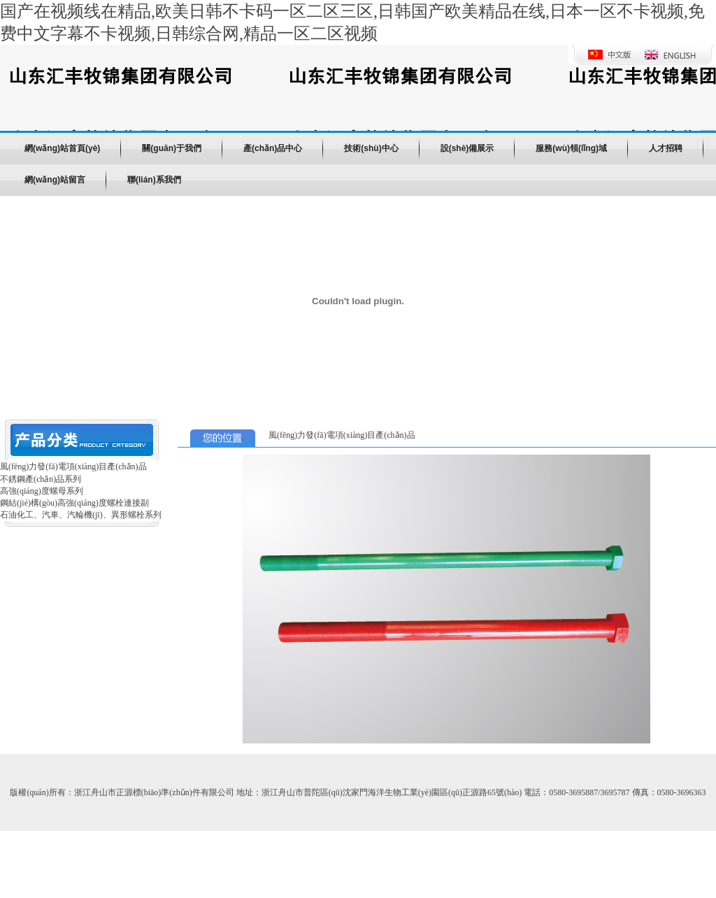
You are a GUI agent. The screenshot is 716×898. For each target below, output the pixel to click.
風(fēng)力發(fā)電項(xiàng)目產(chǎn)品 (73, 466)
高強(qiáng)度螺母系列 (41, 491)
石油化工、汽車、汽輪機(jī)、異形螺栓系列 (81, 515)
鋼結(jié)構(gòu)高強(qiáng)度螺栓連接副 (74, 503)
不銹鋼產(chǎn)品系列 (40, 479)
